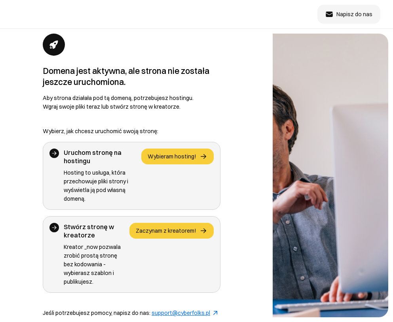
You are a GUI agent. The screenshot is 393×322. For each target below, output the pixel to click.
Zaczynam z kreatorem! (171, 231)
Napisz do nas (348, 14)
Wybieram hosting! (177, 156)
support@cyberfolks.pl (184, 312)
